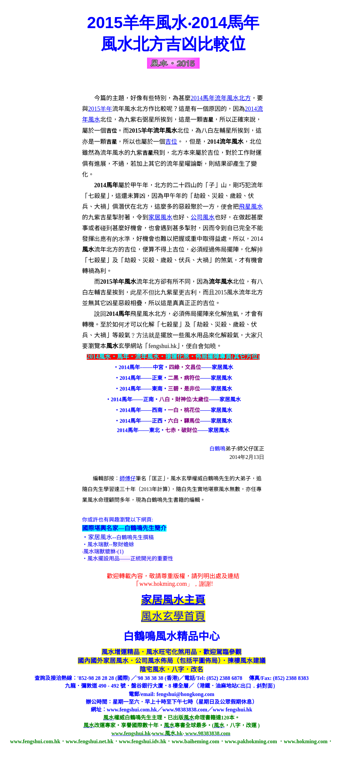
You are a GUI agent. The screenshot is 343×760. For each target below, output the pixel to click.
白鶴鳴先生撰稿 (135, 537)
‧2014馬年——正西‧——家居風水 (173, 421)
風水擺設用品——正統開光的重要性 (130, 558)
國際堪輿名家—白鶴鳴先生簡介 (124, 528)
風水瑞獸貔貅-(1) (103, 551)
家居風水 (160, 217)
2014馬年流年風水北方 (221, 98)
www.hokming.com (163, 583)
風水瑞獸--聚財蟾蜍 (110, 544)
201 (100, 109)
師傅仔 (128, 478)
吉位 (171, 141)
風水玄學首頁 (173, 616)
